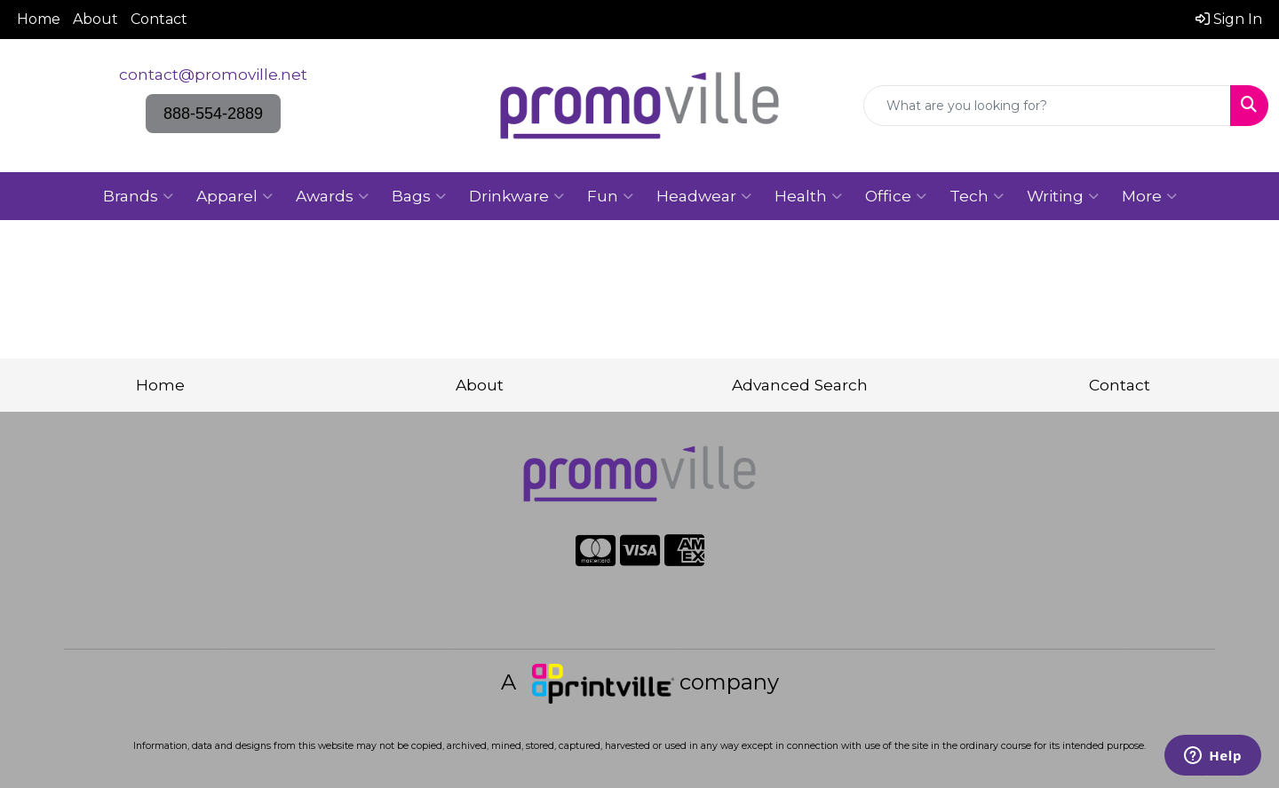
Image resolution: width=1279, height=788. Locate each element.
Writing (1063, 196)
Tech (976, 196)
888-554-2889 (213, 113)
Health (808, 196)
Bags (419, 196)
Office (895, 196)
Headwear (703, 196)
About (95, 19)
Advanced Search (800, 384)
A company (640, 682)
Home (38, 19)
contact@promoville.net (213, 74)
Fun (610, 196)
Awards (332, 196)
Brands (138, 196)
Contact (159, 19)
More (1149, 196)
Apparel (234, 196)
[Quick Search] (1047, 105)
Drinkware (516, 196)
